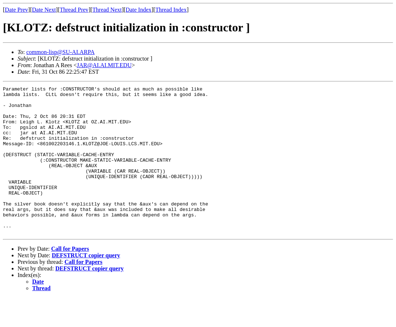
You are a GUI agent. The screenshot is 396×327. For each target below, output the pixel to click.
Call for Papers (70, 278)
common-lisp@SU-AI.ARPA (60, 52)
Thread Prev (74, 10)
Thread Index (171, 10)
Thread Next (107, 10)
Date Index (139, 10)
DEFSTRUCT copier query (86, 285)
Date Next (44, 10)
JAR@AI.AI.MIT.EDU (104, 65)
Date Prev (16, 10)
